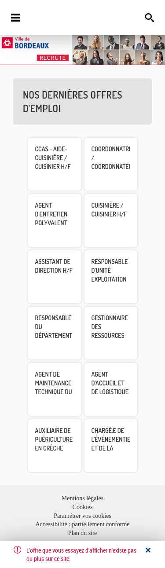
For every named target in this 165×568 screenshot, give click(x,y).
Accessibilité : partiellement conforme (82, 524)
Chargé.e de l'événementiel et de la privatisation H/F (112, 448)
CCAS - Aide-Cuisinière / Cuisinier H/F (53, 157)
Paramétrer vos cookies (82, 516)
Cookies (83, 507)
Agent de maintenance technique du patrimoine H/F (53, 391)
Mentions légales (82, 498)
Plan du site (82, 533)
